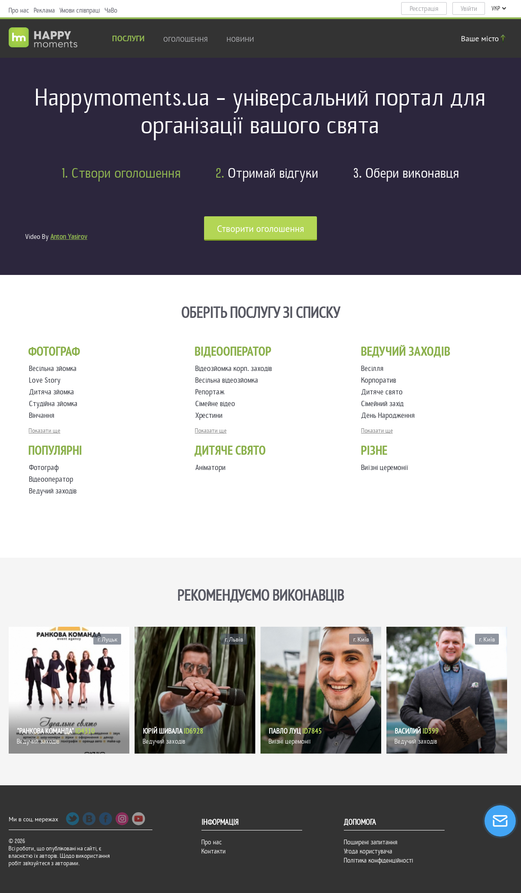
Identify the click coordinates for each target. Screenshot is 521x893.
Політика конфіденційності (378, 860)
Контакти (213, 851)
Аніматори (210, 467)
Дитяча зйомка (53, 392)
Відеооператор (51, 479)
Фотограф (44, 467)
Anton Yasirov (68, 236)
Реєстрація (424, 8)
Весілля (374, 368)
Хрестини (210, 415)
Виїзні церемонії (385, 467)
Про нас (19, 10)
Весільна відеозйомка (228, 380)
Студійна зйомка (55, 403)
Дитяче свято (383, 392)
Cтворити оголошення (260, 229)
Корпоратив (380, 380)
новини (240, 39)
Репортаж (211, 392)
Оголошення (185, 39)
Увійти (469, 8)
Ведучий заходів (53, 491)
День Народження (390, 415)
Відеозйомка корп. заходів (235, 368)
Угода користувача (368, 851)
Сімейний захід (384, 403)
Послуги (128, 39)
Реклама (44, 10)
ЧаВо (111, 10)
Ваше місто (484, 38)
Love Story (46, 380)
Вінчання (43, 415)
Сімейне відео (217, 403)
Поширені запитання (371, 842)
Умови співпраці (79, 10)
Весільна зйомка (54, 368)
